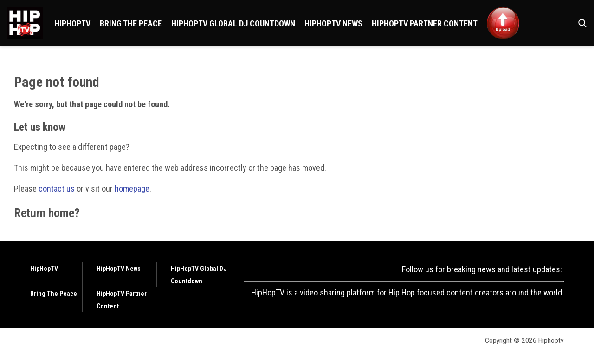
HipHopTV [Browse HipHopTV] (72, 23)
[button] (580, 23)
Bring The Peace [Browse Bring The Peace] (131, 23)
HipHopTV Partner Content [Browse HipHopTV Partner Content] (425, 23)
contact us (57, 188)
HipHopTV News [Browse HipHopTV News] (333, 23)
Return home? (47, 213)
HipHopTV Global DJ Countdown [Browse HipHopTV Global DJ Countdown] (233, 23)
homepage (132, 188)
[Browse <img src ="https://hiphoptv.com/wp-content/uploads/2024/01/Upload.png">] (503, 23)
